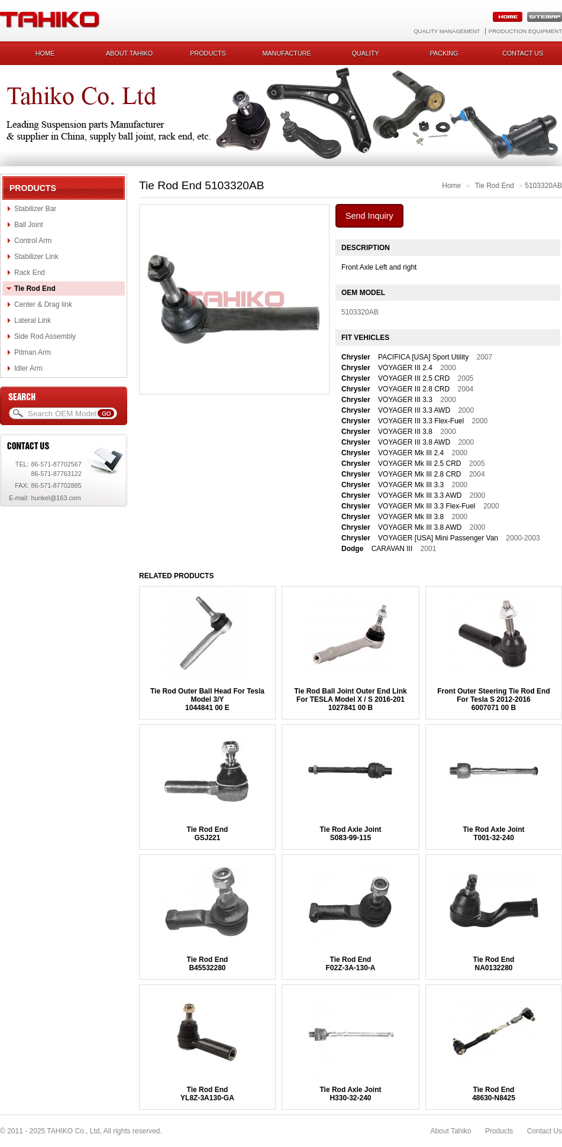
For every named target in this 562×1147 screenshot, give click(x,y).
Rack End (29, 272)
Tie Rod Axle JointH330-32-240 (350, 1094)
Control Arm (32, 240)
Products (208, 53)
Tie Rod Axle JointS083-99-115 (350, 833)
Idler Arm (28, 368)
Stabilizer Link (36, 256)
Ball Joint (28, 225)
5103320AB (543, 186)
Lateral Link (32, 320)
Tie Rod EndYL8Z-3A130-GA (207, 1094)
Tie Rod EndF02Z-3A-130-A (350, 963)
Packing (444, 53)
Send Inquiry (369, 216)
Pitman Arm (32, 352)
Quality (365, 53)
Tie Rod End (35, 288)
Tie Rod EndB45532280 (207, 963)
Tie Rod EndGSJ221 (207, 833)
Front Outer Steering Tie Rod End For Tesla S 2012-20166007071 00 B (493, 699)
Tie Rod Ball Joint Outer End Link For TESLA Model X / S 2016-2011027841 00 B (350, 699)
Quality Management (447, 31)
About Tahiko (129, 53)
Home (44, 53)
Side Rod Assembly (45, 336)
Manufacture (286, 53)
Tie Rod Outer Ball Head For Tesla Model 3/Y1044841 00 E (207, 699)
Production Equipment (525, 31)
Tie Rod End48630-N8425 (493, 1094)
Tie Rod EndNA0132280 (494, 963)
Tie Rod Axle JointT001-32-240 (493, 833)
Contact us (522, 53)
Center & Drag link (43, 304)
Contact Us (544, 1131)
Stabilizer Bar (35, 209)
